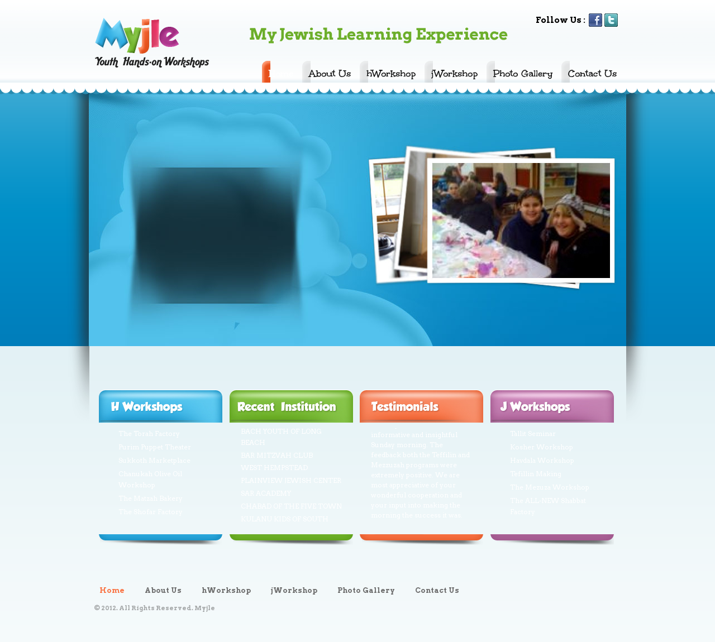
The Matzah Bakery (150, 498)
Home (281, 73)
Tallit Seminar (533, 433)
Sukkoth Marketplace (154, 460)
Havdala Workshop (542, 460)
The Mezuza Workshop (549, 487)
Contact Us (592, 73)
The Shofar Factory (150, 511)
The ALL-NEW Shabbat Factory (548, 506)
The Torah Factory (149, 433)
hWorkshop (391, 73)
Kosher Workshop (541, 447)
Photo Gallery (522, 73)
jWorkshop (454, 73)
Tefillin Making (535, 473)
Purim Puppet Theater (154, 447)
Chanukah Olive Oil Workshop (150, 479)
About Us (330, 73)
